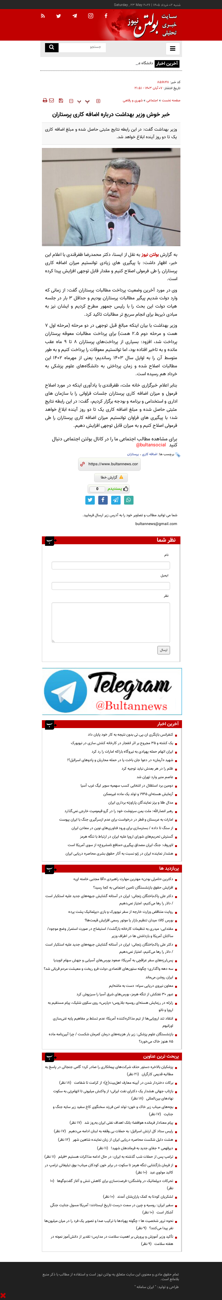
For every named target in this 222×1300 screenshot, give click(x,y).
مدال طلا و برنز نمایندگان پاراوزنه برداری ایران (140, 802)
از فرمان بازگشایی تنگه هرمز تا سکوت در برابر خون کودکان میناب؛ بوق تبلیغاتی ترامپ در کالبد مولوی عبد (109, 1168)
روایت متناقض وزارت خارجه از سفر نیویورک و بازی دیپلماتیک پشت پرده (120, 912)
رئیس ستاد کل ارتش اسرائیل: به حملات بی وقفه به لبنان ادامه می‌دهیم (113, 1131)
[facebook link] (103, 500)
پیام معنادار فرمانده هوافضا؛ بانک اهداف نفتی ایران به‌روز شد (121, 1123)
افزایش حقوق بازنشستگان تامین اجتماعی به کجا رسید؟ (133, 887)
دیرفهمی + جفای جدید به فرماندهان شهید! (135, 1148)
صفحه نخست (171, 100)
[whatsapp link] (129, 500)
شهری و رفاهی (133, 100)
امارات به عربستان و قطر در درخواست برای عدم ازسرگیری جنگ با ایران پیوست (116, 819)
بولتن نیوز (150, 254)
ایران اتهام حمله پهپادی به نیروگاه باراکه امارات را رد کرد (132, 752)
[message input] (111, 622)
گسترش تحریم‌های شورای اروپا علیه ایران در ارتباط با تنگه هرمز (126, 836)
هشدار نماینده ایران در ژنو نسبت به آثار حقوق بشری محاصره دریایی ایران (119, 853)
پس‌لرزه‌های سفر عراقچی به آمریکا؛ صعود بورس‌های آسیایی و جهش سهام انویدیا (113, 960)
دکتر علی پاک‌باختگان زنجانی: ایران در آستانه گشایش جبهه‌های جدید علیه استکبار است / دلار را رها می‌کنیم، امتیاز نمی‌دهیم (109, 899)
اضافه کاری (149, 454)
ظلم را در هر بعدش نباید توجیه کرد (147, 769)
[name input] (111, 565)
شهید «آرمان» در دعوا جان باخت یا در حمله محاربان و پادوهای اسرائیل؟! (120, 760)
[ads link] (112, 691)
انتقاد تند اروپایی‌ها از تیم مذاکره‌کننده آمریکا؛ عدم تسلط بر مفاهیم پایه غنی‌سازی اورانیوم (113, 1022)
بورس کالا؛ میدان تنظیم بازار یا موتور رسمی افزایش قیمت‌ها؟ (129, 920)
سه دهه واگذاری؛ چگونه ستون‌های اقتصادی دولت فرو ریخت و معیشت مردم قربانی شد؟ (108, 969)
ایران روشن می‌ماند (159, 977)
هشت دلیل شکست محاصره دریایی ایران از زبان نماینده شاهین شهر (115, 1140)
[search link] (52, 47)
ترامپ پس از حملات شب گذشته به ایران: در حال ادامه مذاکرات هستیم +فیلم (108, 1157)
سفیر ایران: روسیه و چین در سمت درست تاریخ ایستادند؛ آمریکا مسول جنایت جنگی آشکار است (111, 1208)
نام (166, 555)
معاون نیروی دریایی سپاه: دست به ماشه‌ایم (141, 986)
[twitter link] (90, 500)
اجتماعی (152, 100)
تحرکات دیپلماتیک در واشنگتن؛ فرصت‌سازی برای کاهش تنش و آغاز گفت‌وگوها (111, 1184)
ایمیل (164, 575)
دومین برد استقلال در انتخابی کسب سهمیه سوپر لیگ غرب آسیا (127, 785)
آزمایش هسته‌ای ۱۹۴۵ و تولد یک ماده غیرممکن (138, 794)
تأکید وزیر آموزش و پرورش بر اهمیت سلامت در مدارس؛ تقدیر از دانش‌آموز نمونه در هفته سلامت (112, 1240)
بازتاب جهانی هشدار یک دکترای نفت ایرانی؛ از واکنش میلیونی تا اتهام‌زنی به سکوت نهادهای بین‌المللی (113, 1094)
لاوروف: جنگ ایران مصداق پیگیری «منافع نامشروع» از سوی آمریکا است (120, 845)
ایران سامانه (145, 1287)
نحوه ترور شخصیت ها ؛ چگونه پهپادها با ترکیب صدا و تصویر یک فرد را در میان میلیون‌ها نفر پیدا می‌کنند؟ (108, 1224)
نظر (166, 596)
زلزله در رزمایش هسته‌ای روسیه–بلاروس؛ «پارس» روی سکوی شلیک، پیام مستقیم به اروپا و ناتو (110, 1006)
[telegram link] (116, 500)
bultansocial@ (151, 445)
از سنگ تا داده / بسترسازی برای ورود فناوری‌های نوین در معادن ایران (122, 828)
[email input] (111, 586)
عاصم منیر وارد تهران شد (155, 777)
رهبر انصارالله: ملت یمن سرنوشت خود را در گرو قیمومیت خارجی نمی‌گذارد (119, 811)
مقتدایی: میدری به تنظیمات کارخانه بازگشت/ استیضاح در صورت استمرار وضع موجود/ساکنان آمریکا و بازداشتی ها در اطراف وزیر (110, 932)
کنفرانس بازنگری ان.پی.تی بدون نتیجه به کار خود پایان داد (130, 735)
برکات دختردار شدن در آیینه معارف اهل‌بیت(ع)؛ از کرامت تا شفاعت (116, 1083)
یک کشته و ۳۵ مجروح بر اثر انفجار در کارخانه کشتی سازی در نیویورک (122, 743)
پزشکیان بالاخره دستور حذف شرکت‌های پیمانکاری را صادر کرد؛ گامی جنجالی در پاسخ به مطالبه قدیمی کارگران (109, 1070)
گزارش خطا (112, 477)
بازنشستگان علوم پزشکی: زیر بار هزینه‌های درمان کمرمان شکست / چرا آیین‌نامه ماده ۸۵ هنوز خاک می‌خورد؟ (111, 1038)
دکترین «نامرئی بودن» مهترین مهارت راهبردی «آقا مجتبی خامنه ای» (123, 879)
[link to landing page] (150, 25)
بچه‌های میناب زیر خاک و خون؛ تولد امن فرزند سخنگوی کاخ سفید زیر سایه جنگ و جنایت (113, 1110)
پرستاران (133, 454)
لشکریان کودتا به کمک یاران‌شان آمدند (138, 1197)
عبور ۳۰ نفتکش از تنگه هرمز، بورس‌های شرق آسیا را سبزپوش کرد (125, 994)
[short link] (113, 464)
